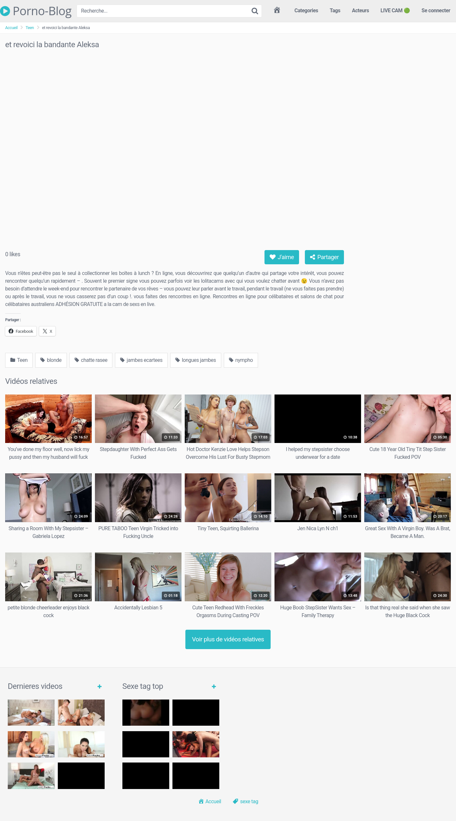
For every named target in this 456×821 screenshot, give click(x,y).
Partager (324, 257)
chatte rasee (91, 360)
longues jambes (195, 360)
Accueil (11, 27)
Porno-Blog (35, 11)
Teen (30, 27)
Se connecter (435, 10)
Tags (335, 10)
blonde (50, 360)
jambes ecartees (141, 360)
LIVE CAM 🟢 (395, 10)
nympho (241, 360)
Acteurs (360, 10)
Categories (306, 10)
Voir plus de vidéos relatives (228, 639)
